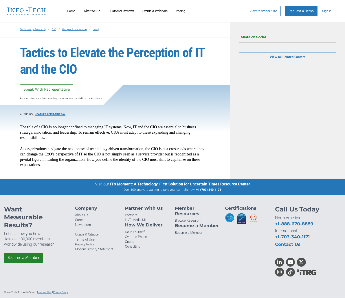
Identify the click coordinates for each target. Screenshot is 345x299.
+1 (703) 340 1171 (208, 190)
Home (71, 11)
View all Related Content (287, 58)
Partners (131, 216)
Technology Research (33, 29)
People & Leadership (74, 29)
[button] (328, 11)
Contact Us (288, 245)
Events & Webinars (155, 11)
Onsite (129, 242)
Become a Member (25, 258)
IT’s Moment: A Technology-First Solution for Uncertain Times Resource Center (180, 184)
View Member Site (263, 11)
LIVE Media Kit (135, 220)
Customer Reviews (121, 11)
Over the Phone (136, 237)
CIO (54, 29)
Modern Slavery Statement (94, 250)
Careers (80, 220)
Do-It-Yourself (135, 232)
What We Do (91, 11)
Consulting (132, 247)
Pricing (180, 11)
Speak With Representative (48, 89)
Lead (96, 29)
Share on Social (287, 37)
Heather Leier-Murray (50, 114)
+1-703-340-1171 (292, 237)
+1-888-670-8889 (294, 224)
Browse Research (187, 221)
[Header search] (236, 11)
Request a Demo (301, 11)
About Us (81, 216)
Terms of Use (85, 240)
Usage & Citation (87, 235)
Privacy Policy (85, 245)
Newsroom (83, 225)
